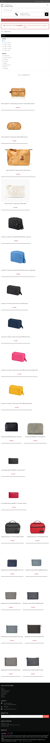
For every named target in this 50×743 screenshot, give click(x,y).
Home (2, 31)
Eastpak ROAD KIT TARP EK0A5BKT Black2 (12, 537)
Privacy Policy (4, 693)
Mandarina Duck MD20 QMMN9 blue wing (36, 570)
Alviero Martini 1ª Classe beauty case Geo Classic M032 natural (18, 103)
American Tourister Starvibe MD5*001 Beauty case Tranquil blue (18, 270)
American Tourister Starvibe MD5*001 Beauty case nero (16, 237)
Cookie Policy (3, 694)
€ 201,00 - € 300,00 (8, 48)
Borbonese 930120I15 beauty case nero (11, 437)
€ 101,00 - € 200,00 (7, 46)
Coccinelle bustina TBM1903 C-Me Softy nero (13, 470)
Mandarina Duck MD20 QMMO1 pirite (11, 670)
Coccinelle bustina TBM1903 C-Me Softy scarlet (13, 503)
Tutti (4, 41)
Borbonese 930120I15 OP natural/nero (35, 437)
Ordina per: (20, 75)
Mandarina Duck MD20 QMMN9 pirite (11, 603)
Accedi (2, 695)
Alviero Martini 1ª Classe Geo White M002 (15, 203)
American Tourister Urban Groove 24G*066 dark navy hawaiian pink (19, 370)
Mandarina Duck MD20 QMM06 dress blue (12, 570)
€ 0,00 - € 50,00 (7, 42)
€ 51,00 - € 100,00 (7, 44)
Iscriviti (46, 716)
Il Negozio (3, 689)
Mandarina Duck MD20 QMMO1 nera (34, 636)
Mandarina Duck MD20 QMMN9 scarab (33, 603)
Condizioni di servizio (5, 690)
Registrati (3, 696)
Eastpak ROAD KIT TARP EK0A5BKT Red (37, 537)
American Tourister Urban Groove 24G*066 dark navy (15, 337)
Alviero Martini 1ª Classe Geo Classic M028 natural (14, 137)
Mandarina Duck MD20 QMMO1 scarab (33, 670)
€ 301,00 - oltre (7, 50)
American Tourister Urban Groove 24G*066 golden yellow (16, 403)
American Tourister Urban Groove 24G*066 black (14, 303)
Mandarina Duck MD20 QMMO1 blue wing (12, 636)
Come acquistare (4, 691)
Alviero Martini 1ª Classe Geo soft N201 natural (18, 170)
